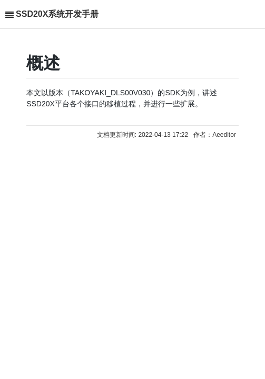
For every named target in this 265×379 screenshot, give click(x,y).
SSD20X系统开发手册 (57, 13)
